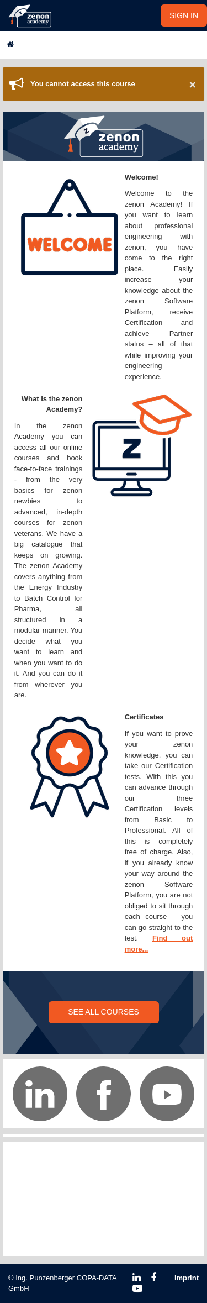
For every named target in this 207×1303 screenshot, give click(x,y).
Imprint (186, 1278)
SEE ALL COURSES (103, 1011)
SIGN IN (183, 15)
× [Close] (192, 84)
